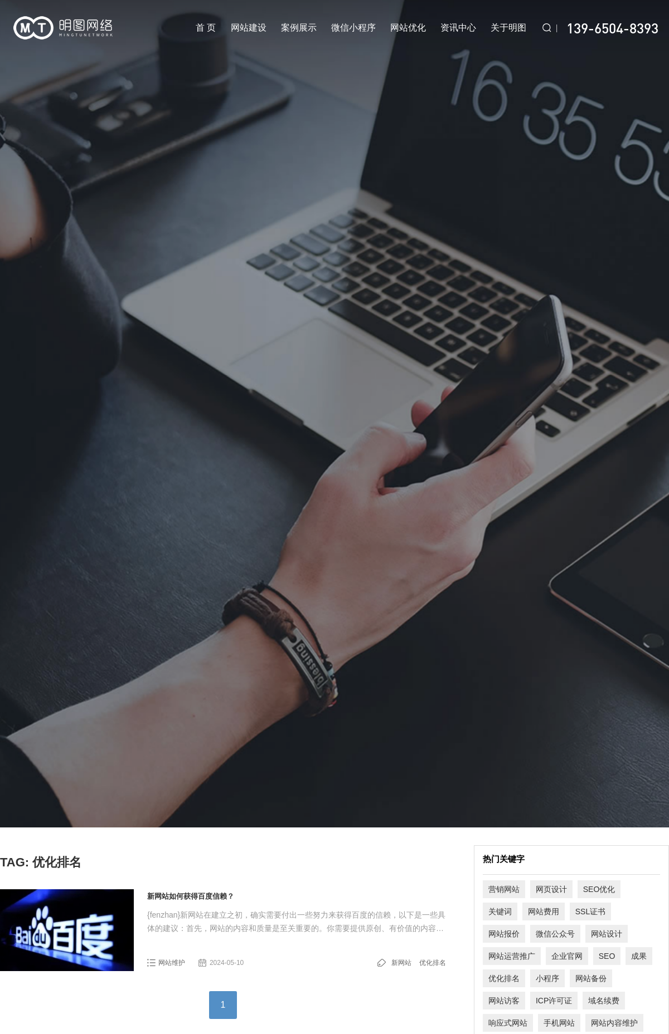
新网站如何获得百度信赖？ (190, 896)
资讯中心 (458, 27)
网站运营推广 (511, 956)
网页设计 (551, 889)
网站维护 (171, 963)
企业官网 (567, 956)
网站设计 (606, 933)
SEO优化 (599, 889)
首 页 (206, 27)
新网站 (401, 963)
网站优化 (408, 27)
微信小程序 (353, 27)
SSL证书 (590, 911)
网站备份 (591, 978)
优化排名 (432, 963)
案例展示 (299, 27)
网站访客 (504, 1000)
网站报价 (504, 933)
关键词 (500, 911)
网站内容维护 (614, 1022)
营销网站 (504, 889)
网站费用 (543, 911)
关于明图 (508, 27)
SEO (607, 956)
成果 (639, 956)
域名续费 (603, 1000)
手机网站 (559, 1022)
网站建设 (248, 27)
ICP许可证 (554, 1000)
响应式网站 (507, 1022)
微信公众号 (555, 933)
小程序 (547, 978)
